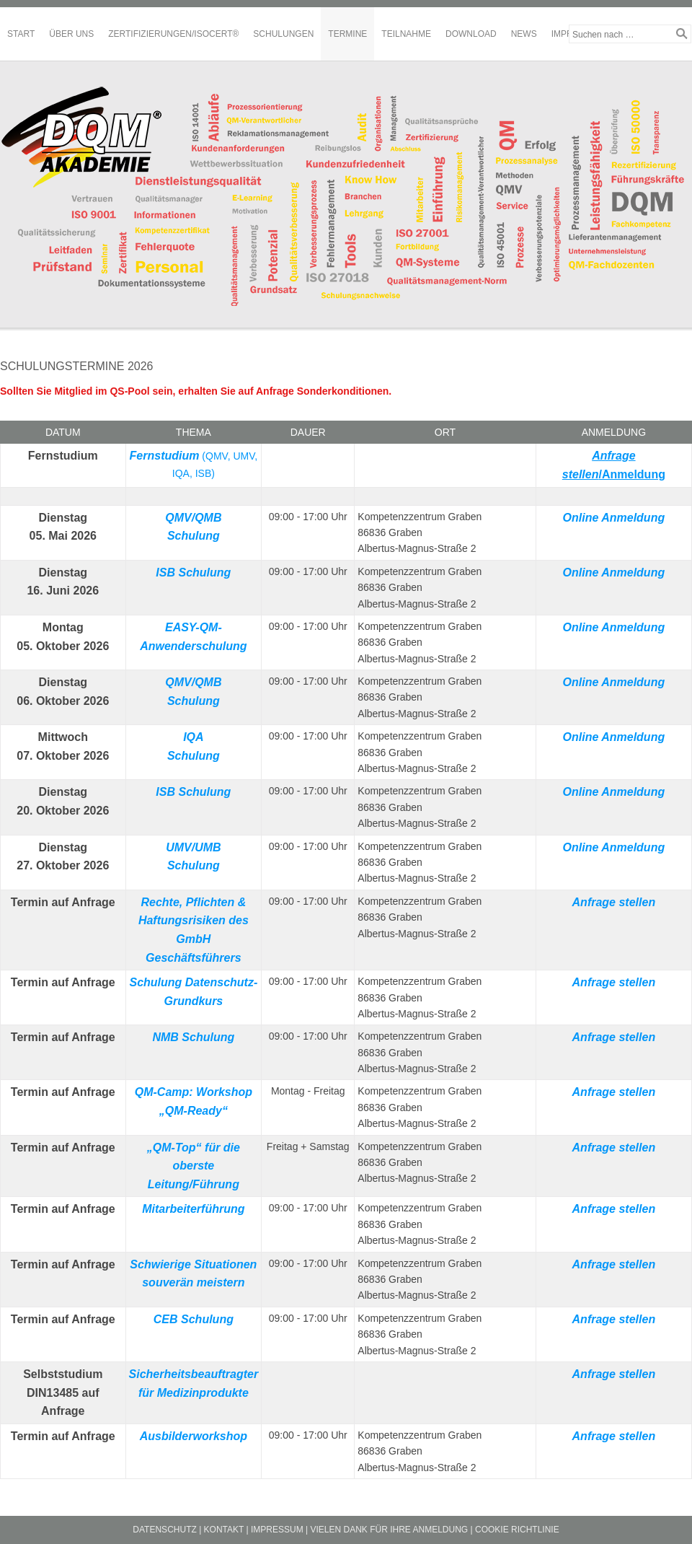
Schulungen (283, 34)
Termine (347, 34)
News (524, 34)
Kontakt (224, 1530)
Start (21, 34)
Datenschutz (164, 1530)
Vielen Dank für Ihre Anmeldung (389, 1530)
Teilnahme (406, 34)
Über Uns (71, 34)
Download (471, 34)
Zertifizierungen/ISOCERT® (173, 34)
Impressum (277, 1530)
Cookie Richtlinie (517, 1530)
